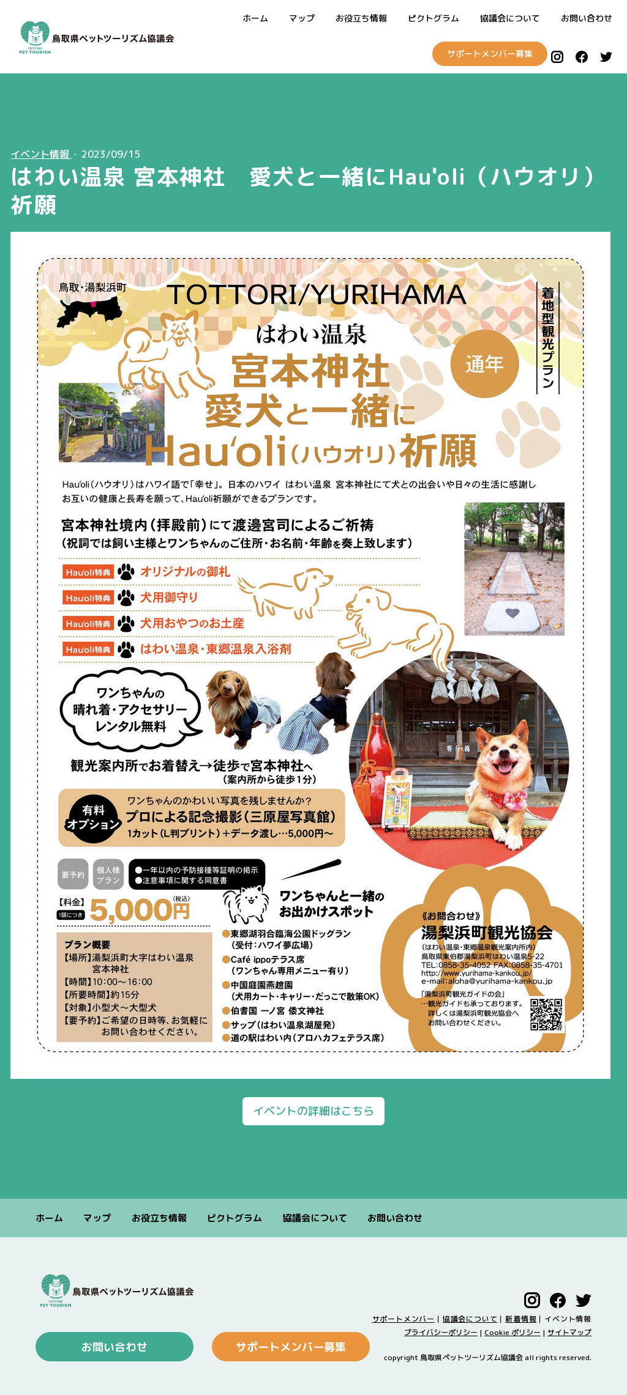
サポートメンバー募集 (481, 53)
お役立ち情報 (361, 18)
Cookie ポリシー (512, 1332)
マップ (302, 18)
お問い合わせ (586, 18)
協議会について (510, 18)
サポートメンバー (403, 1319)
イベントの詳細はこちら (313, 1111)
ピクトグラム (433, 18)
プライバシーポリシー (441, 1332)
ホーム (255, 18)
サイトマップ (569, 1332)
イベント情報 (41, 154)
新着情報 (520, 1319)
